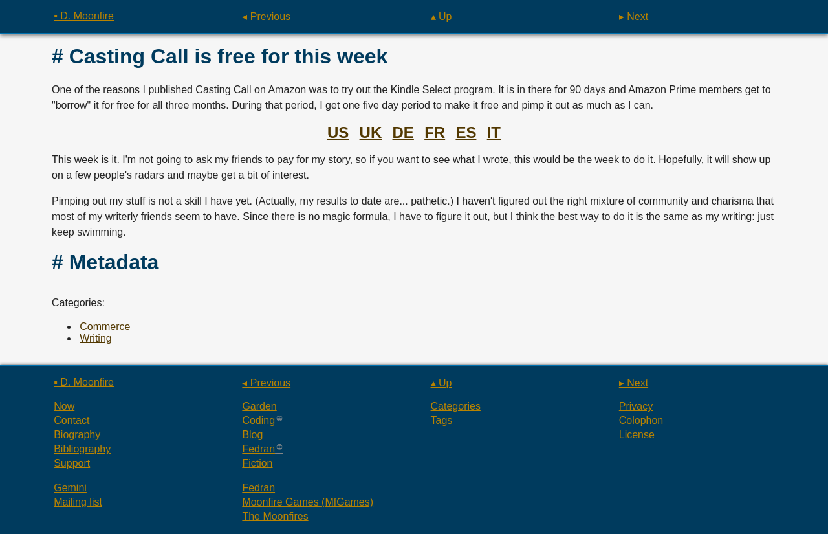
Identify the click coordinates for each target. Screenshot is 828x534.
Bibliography (82, 448)
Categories (456, 406)
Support (72, 463)
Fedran (258, 448)
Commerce (105, 326)
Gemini (70, 487)
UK (371, 132)
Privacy (636, 406)
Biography (77, 434)
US (338, 132)
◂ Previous (266, 16)
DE (403, 132)
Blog (252, 434)
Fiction (257, 463)
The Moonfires (275, 516)
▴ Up (441, 16)
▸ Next (633, 16)
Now (64, 406)
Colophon (641, 420)
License (637, 434)
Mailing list (78, 501)
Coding (258, 420)
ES (465, 132)
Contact (71, 420)
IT (494, 132)
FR (434, 132)
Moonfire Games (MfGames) (307, 501)
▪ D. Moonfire (84, 15)
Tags (442, 420)
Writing (96, 338)
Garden (259, 406)
